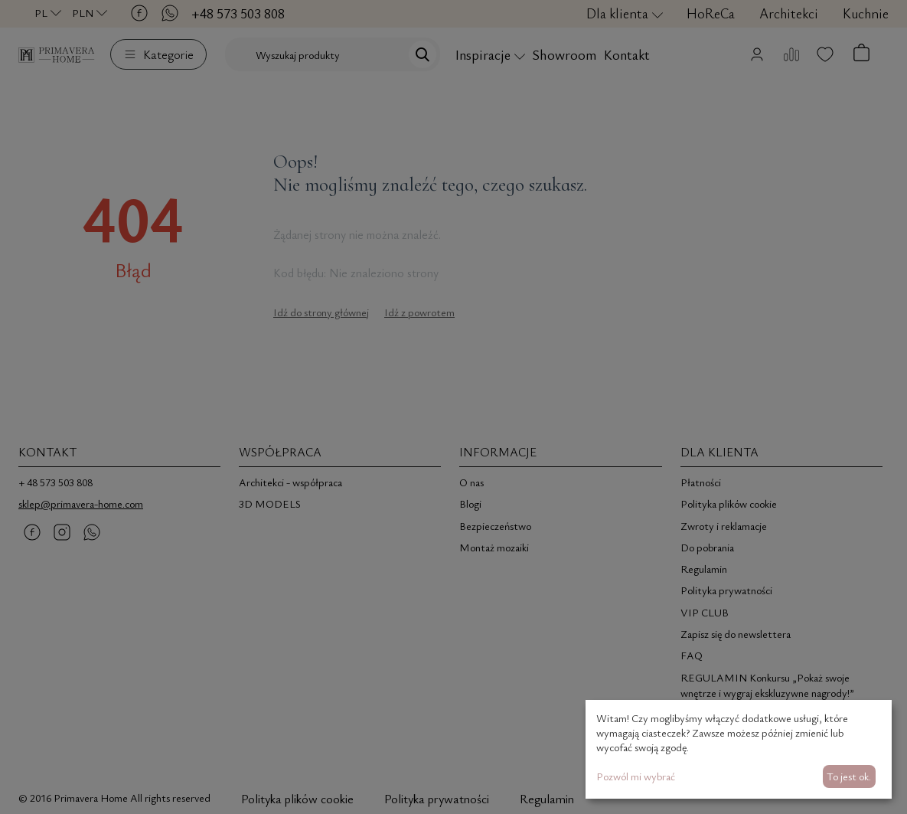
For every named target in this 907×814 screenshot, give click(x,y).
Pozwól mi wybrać (635, 776)
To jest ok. (849, 776)
